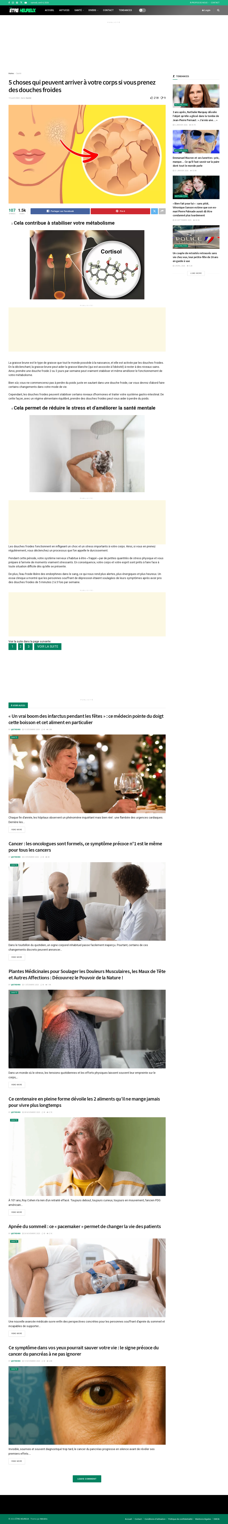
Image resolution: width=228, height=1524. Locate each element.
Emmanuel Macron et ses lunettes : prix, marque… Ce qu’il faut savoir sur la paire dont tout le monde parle (196, 161)
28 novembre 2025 (31, 1112)
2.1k (49, 1234)
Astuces (64, 10)
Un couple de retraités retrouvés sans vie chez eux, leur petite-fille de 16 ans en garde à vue (195, 257)
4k (47, 857)
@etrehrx (15, 730)
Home (11, 73)
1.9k (48, 985)
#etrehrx (43, 1519)
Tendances (125, 10)
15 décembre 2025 (31, 730)
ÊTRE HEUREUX (22, 1519)
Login (206, 10)
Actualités (181, 105)
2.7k (49, 1112)
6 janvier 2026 (180, 125)
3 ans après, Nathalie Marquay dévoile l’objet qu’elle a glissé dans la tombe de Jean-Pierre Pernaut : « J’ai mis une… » (196, 116)
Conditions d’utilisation (155, 1519)
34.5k (196, 220)
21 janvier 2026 (180, 171)
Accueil (49, 10)
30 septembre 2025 (182, 220)
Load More (196, 273)
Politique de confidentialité (180, 1519)
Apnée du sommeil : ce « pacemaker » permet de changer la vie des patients (85, 1226)
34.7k (192, 125)
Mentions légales (203, 1519)
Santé (78, 10)
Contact (108, 10)
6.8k (49, 1361)
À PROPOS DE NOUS (198, 3)
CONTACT (215, 3)
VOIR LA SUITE (47, 647)
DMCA (216, 1519)
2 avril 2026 (179, 266)
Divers (92, 10)
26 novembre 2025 (31, 1234)
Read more (16, 830)
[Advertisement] (114, 46)
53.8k (193, 171)
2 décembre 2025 (30, 857)
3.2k (189, 266)
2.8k (49, 730)
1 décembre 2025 (30, 985)
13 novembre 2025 (31, 1361)
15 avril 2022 (14, 98)
